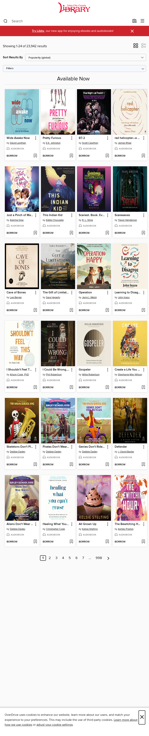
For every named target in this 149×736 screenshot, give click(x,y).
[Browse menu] (142, 21)
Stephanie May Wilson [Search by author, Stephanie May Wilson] (130, 374)
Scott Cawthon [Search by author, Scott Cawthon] (90, 143)
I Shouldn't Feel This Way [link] (20, 369)
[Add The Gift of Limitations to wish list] (71, 310)
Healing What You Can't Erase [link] (56, 524)
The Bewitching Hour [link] (128, 524)
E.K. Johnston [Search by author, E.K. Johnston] (53, 143)
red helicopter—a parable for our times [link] (128, 138)
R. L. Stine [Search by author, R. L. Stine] (87, 220)
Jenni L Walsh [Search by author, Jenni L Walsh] (89, 297)
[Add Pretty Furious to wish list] (71, 156)
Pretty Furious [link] (52, 138)
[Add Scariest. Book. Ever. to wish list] (107, 233)
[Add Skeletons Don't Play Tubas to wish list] (35, 464)
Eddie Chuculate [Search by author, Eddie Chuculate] (55, 220)
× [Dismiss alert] (132, 31)
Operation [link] (85, 292)
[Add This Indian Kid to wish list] (71, 233)
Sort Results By (13, 57)
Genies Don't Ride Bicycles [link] (92, 447)
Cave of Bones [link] (16, 292)
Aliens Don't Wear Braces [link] (20, 524)
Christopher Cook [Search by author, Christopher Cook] (55, 529)
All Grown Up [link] (87, 524)
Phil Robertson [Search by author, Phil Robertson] (54, 374)
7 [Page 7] (83, 558)
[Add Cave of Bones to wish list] (35, 310)
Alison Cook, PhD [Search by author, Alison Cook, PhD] (19, 374)
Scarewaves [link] (122, 215)
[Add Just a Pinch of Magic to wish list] (35, 233)
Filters (10, 68)
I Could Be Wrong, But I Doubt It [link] (56, 369)
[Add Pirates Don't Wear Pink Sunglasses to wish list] (71, 464)
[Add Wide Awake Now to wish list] (35, 156)
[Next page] (108, 558)
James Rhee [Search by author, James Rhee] (124, 143)
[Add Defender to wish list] (143, 464)
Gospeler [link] (85, 369)
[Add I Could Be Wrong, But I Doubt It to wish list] (71, 387)
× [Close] (141, 717)
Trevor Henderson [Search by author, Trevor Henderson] (127, 220)
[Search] (5, 21)
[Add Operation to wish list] (107, 310)
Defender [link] (121, 447)
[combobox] (66, 21)
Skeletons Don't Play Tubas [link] (20, 447)
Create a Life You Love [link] (128, 369)
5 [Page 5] (70, 558)
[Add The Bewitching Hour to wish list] (143, 541)
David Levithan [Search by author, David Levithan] (18, 143)
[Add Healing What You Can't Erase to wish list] (71, 541)
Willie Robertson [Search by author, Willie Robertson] (91, 374)
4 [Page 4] (63, 558)
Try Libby (38, 31)
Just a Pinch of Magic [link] (20, 215)
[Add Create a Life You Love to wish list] (143, 387)
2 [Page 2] (50, 558)
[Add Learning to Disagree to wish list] (143, 310)
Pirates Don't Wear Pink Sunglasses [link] (56, 447)
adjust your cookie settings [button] (54, 725)
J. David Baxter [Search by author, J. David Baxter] (126, 451)
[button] (135, 47)
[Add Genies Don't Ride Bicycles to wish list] (107, 464)
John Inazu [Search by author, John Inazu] (124, 297)
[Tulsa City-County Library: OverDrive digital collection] (74, 8)
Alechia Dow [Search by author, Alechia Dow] (17, 220)
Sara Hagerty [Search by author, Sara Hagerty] (53, 297)
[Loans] (134, 21)
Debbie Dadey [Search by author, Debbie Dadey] (17, 451)
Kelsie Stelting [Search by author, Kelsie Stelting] (90, 529)
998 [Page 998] (99, 558)
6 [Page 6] (76, 558)
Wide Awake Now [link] (18, 138)
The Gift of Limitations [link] (56, 292)
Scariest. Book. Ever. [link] (92, 215)
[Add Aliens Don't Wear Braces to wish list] (35, 541)
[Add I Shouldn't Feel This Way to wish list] (35, 387)
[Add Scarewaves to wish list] (143, 233)
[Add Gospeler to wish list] (107, 387)
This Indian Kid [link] (52, 215)
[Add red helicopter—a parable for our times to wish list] (143, 156)
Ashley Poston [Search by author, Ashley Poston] (125, 529)
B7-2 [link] (82, 138)
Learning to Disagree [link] (128, 292)
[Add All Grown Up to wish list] (107, 541)
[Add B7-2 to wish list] (107, 156)
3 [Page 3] (56, 558)
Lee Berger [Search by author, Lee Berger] (16, 297)
